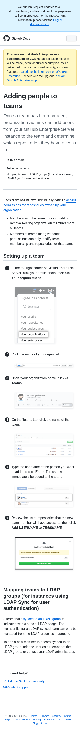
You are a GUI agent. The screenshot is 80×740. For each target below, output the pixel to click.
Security (56, 716)
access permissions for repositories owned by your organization (39, 205)
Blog (35, 723)
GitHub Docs (21, 38)
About (44, 723)
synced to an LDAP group (42, 619)
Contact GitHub (21, 719)
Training (67, 719)
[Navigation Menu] (71, 38)
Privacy (45, 716)
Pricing (37, 719)
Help (7, 719)
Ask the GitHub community (24, 681)
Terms (34, 716)
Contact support (16, 687)
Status (67, 716)
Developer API (52, 719)
